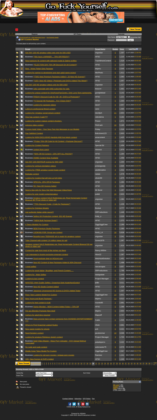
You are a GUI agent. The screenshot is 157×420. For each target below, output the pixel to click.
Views (122, 49)
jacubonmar (100, 333)
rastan (97, 174)
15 (78, 363)
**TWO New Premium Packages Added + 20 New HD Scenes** (59, 77)
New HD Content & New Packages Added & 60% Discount (57, 262)
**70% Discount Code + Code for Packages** (51, 204)
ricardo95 (99, 303)
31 (126, 363)
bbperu (98, 69)
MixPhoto (99, 73)
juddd (97, 194)
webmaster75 (100, 347)
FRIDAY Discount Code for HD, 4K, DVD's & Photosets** (56, 97)
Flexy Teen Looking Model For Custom (41, 295)
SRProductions (101, 212)
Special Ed (99, 145)
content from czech (41, 150)
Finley (97, 129)
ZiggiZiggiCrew (101, 224)
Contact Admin (67, 398)
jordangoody (100, 166)
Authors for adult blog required (37, 315)
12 (115, 299)
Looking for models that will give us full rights (43, 178)
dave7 (97, 105)
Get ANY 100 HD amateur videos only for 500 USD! (46, 85)
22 (99, 363)
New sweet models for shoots (37, 329)
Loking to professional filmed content (40, 109)
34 (134, 363)
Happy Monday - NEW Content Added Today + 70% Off (56, 307)
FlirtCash (98, 125)
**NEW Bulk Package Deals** (45, 220)
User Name (111, 37)
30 (123, 363)
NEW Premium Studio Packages (46, 228)
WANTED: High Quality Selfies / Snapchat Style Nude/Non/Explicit (52, 283)
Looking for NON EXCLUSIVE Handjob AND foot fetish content (51, 137)
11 (66, 363)
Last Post (132, 49)
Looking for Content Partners (37, 145)
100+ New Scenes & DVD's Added (39, 359)
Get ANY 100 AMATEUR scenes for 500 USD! (44, 162)
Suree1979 (99, 240)
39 (149, 363)
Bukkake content (32, 174)
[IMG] (115, 388)
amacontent (100, 137)
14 (115, 295)
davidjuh (98, 113)
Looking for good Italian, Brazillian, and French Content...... (49, 271)
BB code (116, 385)
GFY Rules (77, 34)
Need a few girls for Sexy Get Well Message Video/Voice (48, 190)
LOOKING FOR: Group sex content (47, 232)
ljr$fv (97, 283)
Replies (115, 49)
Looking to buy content (34, 279)
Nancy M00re (100, 250)
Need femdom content (34, 333)
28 (117, 363)
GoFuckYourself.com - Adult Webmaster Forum (32, 37)
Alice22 (98, 254)
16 (115, 125)
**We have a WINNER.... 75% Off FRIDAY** (51, 57)
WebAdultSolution (102, 258)
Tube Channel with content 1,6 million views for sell (46, 240)
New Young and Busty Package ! (38, 299)
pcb (96, 329)
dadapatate (99, 275)
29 (120, 363)
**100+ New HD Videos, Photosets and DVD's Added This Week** (60, 81)
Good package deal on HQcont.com (48, 258)
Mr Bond (98, 190)
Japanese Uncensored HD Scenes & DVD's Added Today (56, 291)
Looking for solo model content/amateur (41, 194)
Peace (97, 121)
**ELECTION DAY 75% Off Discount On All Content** (55, 65)
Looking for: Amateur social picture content (42, 113)
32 (128, 363)
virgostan (99, 53)
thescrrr (98, 89)
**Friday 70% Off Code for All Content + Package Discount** (58, 141)
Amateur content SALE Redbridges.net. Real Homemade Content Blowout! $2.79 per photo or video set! (56, 199)
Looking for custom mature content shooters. (43, 121)
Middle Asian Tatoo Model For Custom (41, 351)
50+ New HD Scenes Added (44, 186)
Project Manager (102, 279)
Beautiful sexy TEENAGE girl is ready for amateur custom (57, 236)
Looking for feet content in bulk (38, 303)
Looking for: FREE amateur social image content (45, 170)
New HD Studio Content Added (46, 287)
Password (111, 40)
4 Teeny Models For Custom (36, 224)
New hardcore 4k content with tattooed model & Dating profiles (51, 61)
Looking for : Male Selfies (35, 275)
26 (111, 363)
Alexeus (98, 150)
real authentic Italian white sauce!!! (39, 212)
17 (84, 363)
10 (115, 194)
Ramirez (98, 355)
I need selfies (30, 267)
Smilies (115, 387)
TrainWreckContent (103, 61)
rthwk (97, 325)
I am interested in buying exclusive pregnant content (46, 254)
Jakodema (99, 117)
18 (115, 232)
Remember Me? (134, 37)
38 (146, 363)
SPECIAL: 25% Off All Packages (46, 182)
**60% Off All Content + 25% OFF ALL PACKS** (53, 154)
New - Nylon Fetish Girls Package (39, 69)
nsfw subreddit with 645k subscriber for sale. (51, 89)
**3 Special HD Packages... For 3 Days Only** (52, 101)
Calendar (121, 34)
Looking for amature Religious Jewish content (44, 337)
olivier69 (98, 178)
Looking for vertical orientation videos (40, 166)
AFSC (97, 57)
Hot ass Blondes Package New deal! (40, 311)
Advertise (78, 398)
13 (72, 363)
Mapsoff (98, 315)
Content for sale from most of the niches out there (45, 250)
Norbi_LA (99, 232)
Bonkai (98, 208)
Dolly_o (98, 216)
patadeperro (100, 342)
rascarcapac (100, 267)
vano (97, 109)
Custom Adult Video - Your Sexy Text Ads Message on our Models (52, 129)
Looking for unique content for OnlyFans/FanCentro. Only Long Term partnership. (58, 93)
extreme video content (34, 125)
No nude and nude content (36, 347)
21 (115, 113)
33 (132, 363)
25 (108, 363)
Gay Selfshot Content (34, 133)
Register (35, 34)
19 (90, 363)
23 (102, 363)
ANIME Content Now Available (45, 158)
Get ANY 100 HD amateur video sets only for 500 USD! (48, 53)
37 (143, 363)
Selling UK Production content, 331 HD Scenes (52, 216)
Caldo (97, 320)
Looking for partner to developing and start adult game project (50, 73)
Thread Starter (100, 49)
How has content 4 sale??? (36, 117)
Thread (27, 49)
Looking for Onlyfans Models (37, 208)
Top (93, 398)
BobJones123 (101, 133)
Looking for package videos (44, 105)
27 (114, 363)
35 (137, 363)
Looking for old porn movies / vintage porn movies (53, 355)
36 (140, 363)
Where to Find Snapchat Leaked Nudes (41, 325)
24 (105, 363)
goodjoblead (100, 93)
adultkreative (100, 170)
